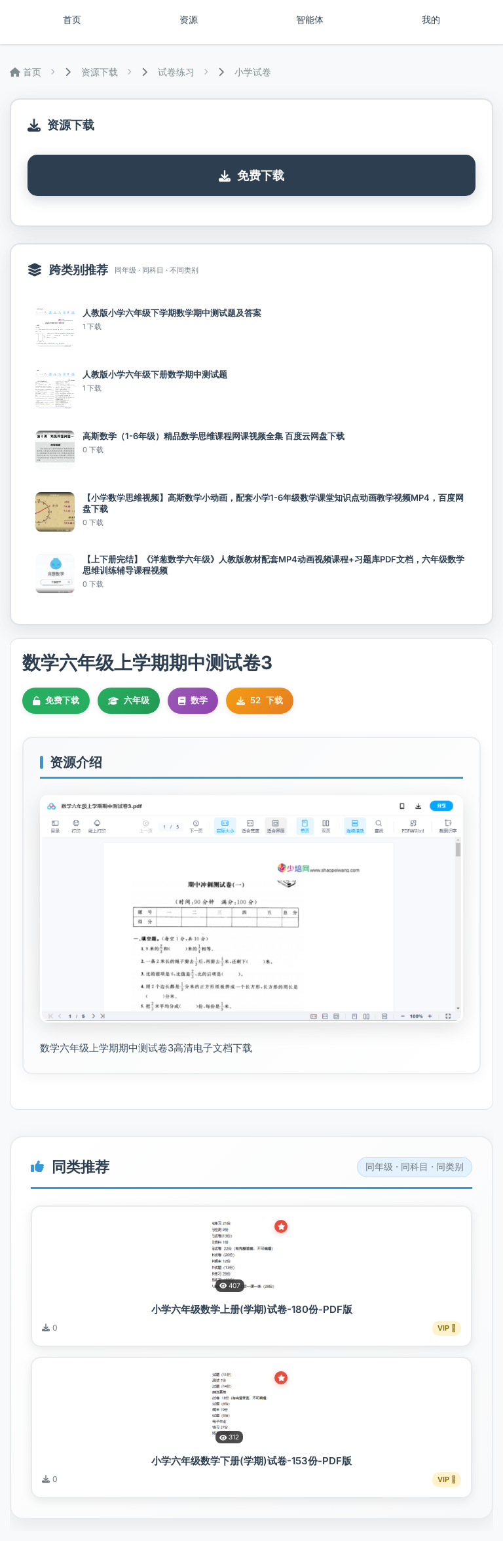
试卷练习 (176, 71)
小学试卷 (252, 71)
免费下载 (251, 175)
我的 (431, 19)
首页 (72, 19)
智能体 (310, 19)
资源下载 (99, 71)
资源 (188, 19)
